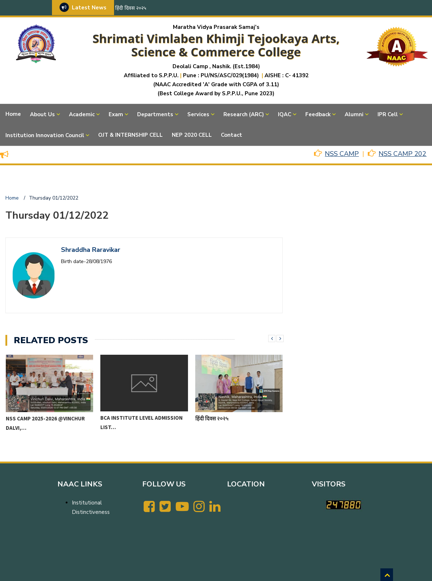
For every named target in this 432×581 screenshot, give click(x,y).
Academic (82, 114)
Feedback (318, 114)
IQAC (284, 114)
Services (198, 114)
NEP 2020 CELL (192, 135)
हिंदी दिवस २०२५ (130, 8)
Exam (116, 114)
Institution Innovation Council (44, 135)
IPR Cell (388, 114)
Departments (155, 114)
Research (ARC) (243, 114)
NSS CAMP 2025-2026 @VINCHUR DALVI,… (45, 423)
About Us (42, 114)
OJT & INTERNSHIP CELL (130, 135)
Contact (231, 135)
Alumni (354, 114)
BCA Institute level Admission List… (141, 422)
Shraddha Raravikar (90, 249)
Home (13, 114)
